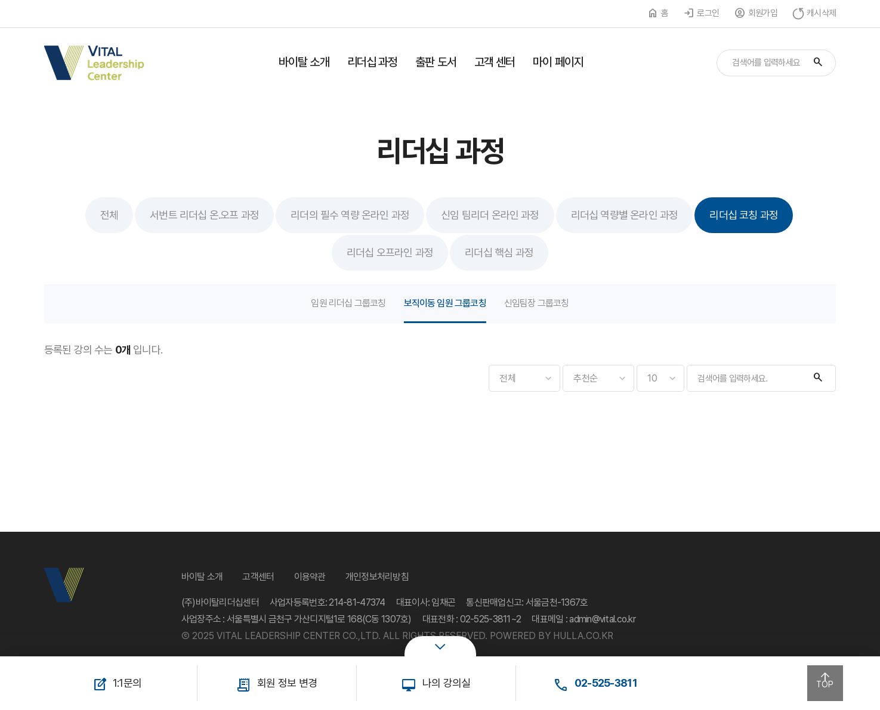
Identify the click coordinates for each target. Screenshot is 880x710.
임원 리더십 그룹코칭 (348, 303)
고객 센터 (494, 62)
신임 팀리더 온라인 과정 (490, 215)
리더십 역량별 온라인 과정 (624, 215)
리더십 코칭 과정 (743, 215)
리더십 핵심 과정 (499, 252)
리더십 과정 (372, 62)
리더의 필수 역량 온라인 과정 (350, 215)
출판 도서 (435, 62)
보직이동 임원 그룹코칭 (445, 303)
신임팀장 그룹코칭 (536, 303)
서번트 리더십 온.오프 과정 (204, 215)
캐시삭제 (821, 13)
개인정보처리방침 (377, 576)
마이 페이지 (558, 62)
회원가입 (762, 13)
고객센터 (258, 576)
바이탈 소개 (304, 62)
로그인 (708, 13)
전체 (109, 215)
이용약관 (310, 576)
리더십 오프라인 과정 (390, 252)
